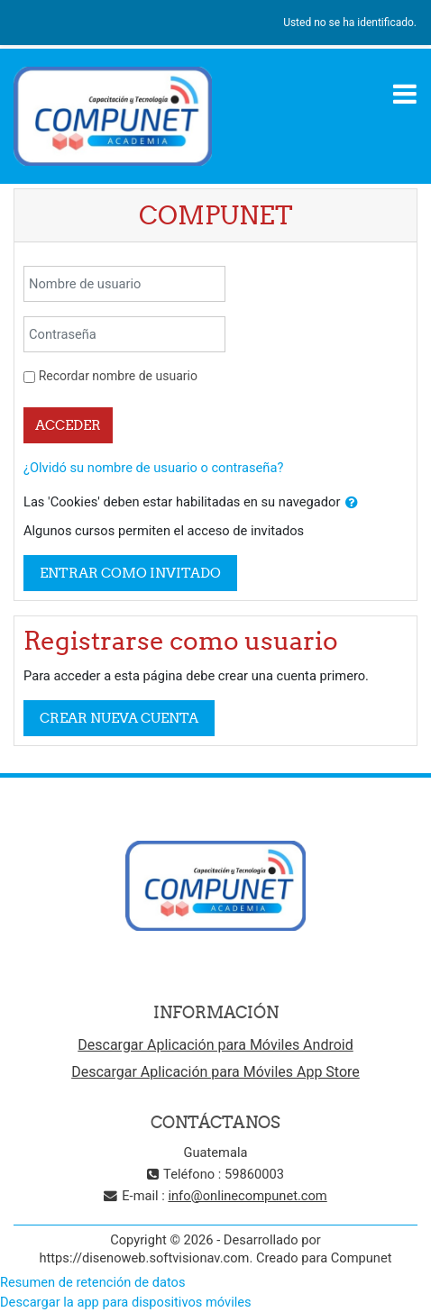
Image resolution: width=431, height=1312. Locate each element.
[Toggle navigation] (404, 94)
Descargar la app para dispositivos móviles (126, 1302)
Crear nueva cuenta (119, 717)
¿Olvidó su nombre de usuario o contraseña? (153, 468)
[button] (352, 503)
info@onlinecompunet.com (247, 1196)
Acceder (68, 424)
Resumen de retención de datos (93, 1282)
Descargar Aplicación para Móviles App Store (215, 1071)
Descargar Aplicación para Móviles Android (215, 1044)
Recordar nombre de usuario (118, 376)
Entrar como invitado (130, 572)
